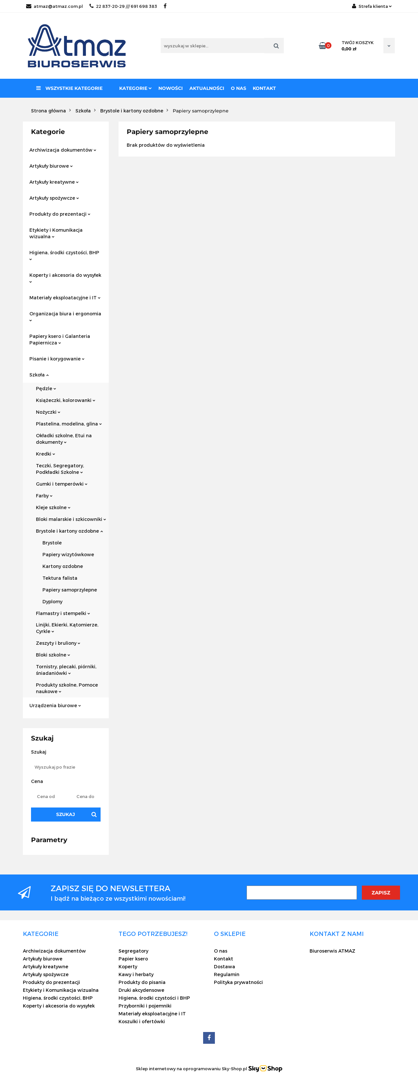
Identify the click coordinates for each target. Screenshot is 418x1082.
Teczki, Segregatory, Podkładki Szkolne (60, 469)
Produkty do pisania (142, 982)
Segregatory (133, 951)
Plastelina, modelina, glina (69, 423)
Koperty (128, 966)
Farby (44, 495)
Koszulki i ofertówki (142, 1021)
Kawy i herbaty (136, 974)
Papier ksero (133, 958)
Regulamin (226, 974)
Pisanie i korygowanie (57, 358)
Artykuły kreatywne (54, 182)
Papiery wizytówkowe (68, 554)
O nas (238, 88)
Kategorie (135, 88)
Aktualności (206, 88)
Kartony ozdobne (62, 566)
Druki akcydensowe (141, 990)
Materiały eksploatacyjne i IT (65, 297)
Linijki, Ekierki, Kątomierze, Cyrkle (67, 628)
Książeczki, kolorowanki (65, 400)
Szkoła (39, 374)
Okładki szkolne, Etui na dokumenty (64, 439)
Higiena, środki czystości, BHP (64, 255)
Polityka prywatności (238, 982)
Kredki (45, 454)
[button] (40, 933)
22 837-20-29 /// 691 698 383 (123, 6)
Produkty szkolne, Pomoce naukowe (67, 688)
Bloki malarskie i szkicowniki (71, 519)
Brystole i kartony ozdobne (69, 531)
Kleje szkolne (53, 507)
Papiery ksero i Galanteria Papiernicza (59, 339)
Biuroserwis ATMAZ (332, 951)
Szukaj (65, 814)
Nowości (170, 88)
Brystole (52, 542)
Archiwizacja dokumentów (62, 150)
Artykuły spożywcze (54, 198)
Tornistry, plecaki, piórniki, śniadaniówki (66, 670)
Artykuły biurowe (51, 166)
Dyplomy (52, 601)
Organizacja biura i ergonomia (65, 316)
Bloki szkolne (53, 655)
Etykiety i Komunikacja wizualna (56, 233)
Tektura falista (59, 578)
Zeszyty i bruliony (58, 643)
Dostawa (224, 966)
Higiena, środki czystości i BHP (154, 998)
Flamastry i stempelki (63, 613)
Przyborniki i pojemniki (145, 1005)
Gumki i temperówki (62, 484)
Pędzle (46, 388)
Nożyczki (48, 412)
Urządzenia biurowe (55, 705)
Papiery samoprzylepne (69, 589)
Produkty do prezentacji (59, 214)
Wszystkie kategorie (69, 88)
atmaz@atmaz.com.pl (54, 6)
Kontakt (264, 88)
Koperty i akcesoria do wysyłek (65, 277)
